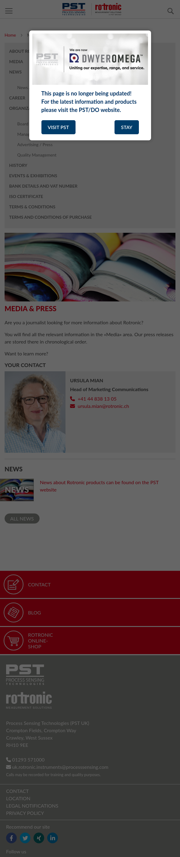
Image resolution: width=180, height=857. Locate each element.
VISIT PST (58, 127)
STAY (126, 127)
